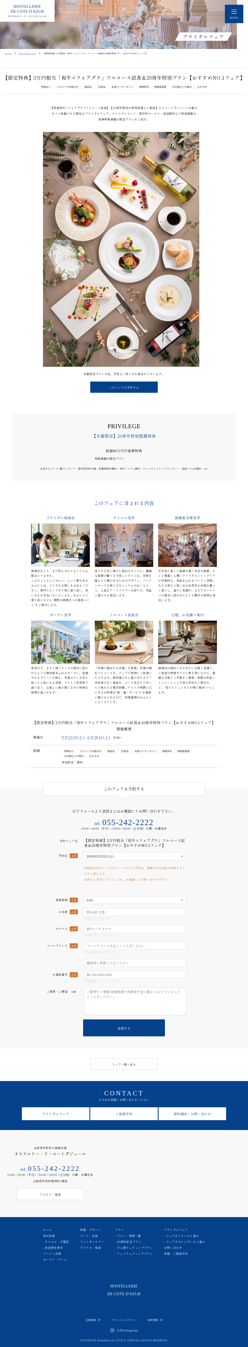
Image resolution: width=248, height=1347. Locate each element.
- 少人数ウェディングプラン (134, 1248)
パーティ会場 (52, 1254)
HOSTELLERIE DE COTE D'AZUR (124, 1290)
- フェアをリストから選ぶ (181, 1236)
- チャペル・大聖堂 (56, 1242)
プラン (119, 1230)
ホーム (8, 53)
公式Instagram (124, 1330)
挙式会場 (49, 1236)
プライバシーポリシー (124, 1320)
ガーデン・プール (55, 1259)
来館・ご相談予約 (176, 1254)
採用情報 (155, 1320)
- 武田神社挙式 (53, 1248)
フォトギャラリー (92, 1242)
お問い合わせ (173, 1248)
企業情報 (93, 1320)
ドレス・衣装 (89, 1236)
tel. (124, 823)
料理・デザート (90, 1230)
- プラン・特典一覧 (128, 1236)
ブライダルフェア (27, 53)
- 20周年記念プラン (128, 1242)
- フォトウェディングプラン (134, 1254)
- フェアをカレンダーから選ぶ (184, 1242)
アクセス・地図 (90, 1248)
